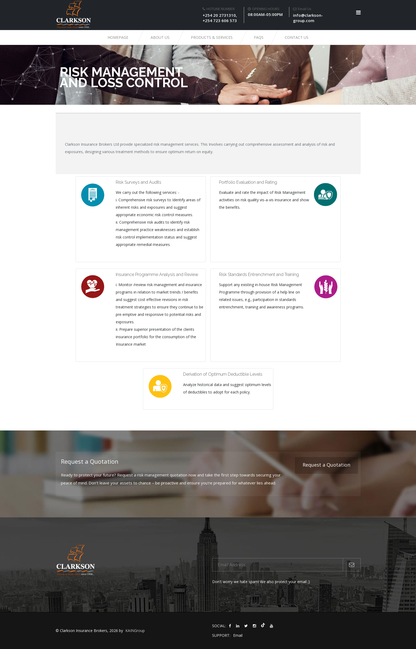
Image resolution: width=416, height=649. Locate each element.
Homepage (118, 37)
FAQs (258, 37)
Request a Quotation (326, 465)
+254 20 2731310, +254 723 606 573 (220, 17)
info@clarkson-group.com (308, 17)
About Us (160, 37)
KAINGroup (135, 630)
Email (237, 635)
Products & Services (212, 37)
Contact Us (296, 37)
